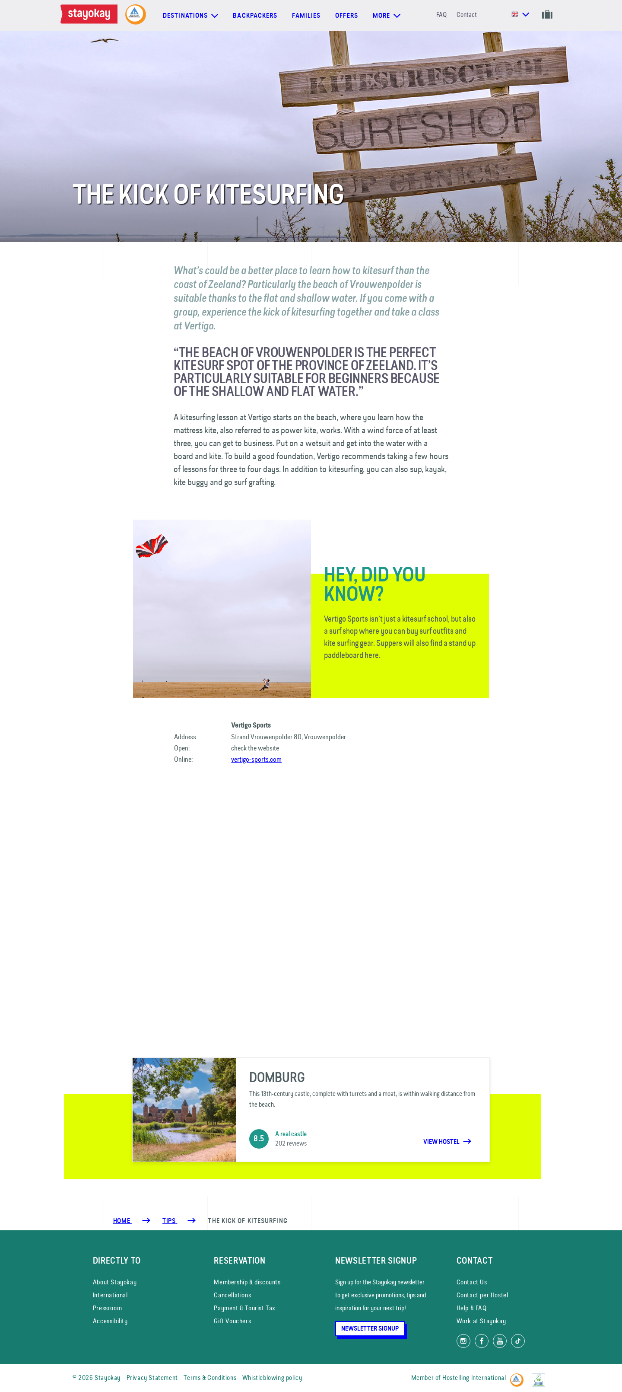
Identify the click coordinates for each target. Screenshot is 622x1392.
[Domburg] (311, 1109)
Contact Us (472, 1282)
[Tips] (169, 1221)
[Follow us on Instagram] (463, 1341)
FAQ (441, 14)
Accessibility (110, 1320)
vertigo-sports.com (256, 759)
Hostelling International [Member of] (474, 1377)
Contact (467, 14)
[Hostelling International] (519, 1376)
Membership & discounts (247, 1282)
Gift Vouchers (232, 1320)
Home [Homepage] (122, 1221)
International (110, 1294)
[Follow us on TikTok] (518, 1341)
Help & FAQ (472, 1307)
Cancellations (232, 1294)
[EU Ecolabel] (540, 1376)
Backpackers (255, 15)
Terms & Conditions (210, 1377)
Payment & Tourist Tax (245, 1307)
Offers (346, 15)
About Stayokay (114, 1282)
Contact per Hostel (482, 1294)
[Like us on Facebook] (482, 1341)
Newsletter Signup (370, 1328)
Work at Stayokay (481, 1320)
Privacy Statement (152, 1377)
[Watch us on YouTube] (500, 1341)
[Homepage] (90, 15)
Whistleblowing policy (272, 1377)
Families (306, 15)
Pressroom (107, 1307)
